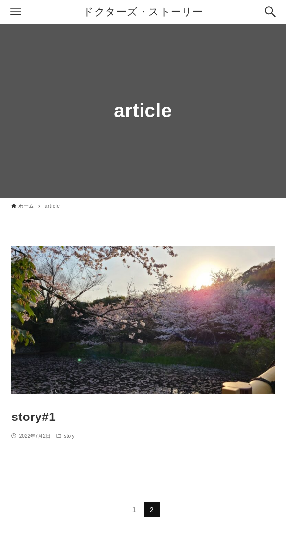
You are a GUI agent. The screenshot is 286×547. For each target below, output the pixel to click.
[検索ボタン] (270, 12)
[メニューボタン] (16, 12)
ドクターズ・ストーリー (143, 11)
